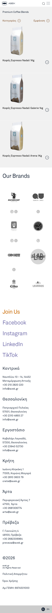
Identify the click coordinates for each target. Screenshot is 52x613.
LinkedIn (13, 344)
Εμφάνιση (41, 20)
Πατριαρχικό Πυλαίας (16, 407)
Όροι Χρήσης (10, 580)
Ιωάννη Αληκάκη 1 (13, 469)
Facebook (14, 322)
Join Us (11, 311)
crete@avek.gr (11, 481)
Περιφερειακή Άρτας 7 (16, 500)
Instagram (15, 333)
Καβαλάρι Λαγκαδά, (14, 438)
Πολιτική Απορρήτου (15, 573)
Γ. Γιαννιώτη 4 (11, 530)
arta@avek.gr (11, 511)
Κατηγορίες (12, 20)
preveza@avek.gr (13, 542)
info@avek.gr (11, 388)
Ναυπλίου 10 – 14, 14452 (17, 376)
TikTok (10, 354)
